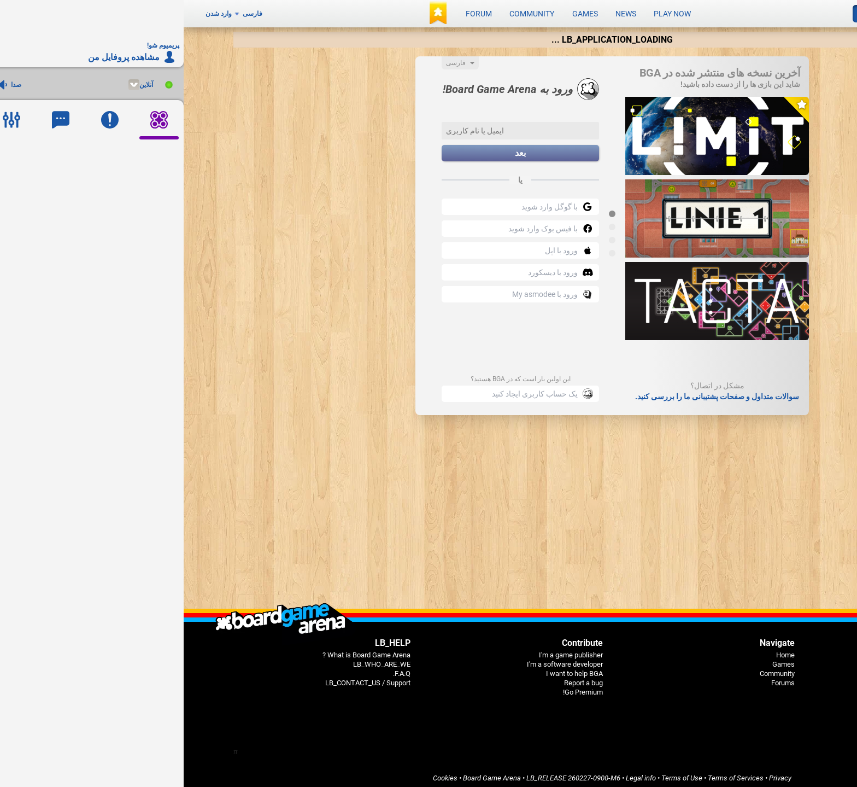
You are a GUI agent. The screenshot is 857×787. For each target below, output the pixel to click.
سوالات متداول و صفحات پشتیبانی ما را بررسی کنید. (533, 392)
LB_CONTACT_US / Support (184, 679)
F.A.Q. (218, 670)
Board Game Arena (308, 774)
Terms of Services (552, 774)
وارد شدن (35, 12)
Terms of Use (498, 774)
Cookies (261, 774)
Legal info (457, 774)
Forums (599, 679)
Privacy (596, 774)
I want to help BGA (390, 670)
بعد (336, 149)
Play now (488, 12)
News (442, 12)
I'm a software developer (381, 660)
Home (601, 651)
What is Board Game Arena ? (183, 651)
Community (348, 12)
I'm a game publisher (387, 651)
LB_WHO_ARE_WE (198, 660)
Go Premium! (399, 688)
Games (401, 12)
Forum (295, 12)
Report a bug (399, 679)
